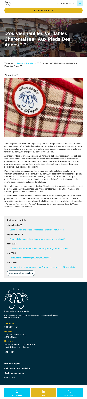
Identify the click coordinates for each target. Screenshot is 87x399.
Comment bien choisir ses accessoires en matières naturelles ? (37, 230)
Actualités (30, 63)
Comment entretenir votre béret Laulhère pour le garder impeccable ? (39, 248)
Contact (44, 395)
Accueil (20, 63)
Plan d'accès (17, 395)
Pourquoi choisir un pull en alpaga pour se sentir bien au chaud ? (37, 239)
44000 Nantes (15, 335)
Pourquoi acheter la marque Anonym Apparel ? (30, 258)
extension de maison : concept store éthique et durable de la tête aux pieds (42, 267)
